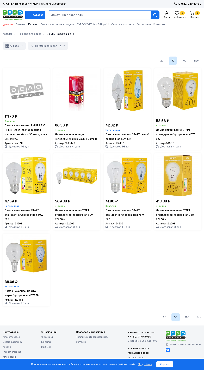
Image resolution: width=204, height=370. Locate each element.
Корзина (7, 353)
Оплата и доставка (122, 24)
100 (184, 60)
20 (161, 60)
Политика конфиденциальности (92, 343)
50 (172, 60)
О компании (144, 24)
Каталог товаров (11, 343)
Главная (21, 24)
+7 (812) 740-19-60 (187, 3)
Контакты (159, 24)
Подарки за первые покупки (57, 24)
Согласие (81, 348)
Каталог (35, 15)
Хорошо (165, 364)
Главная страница (12, 358)
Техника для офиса (29, 33)
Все (196, 60)
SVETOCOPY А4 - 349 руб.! (93, 24)
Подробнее (145, 364)
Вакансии (46, 353)
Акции (8, 24)
